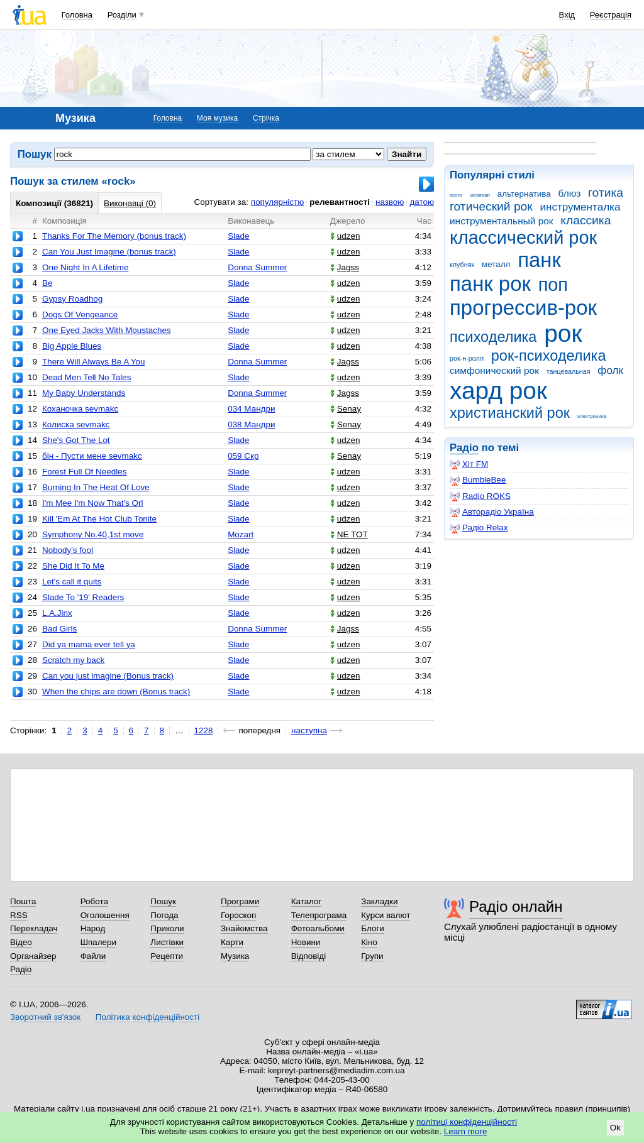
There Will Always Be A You (93, 361)
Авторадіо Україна (492, 512)
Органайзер (33, 956)
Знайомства (244, 928)
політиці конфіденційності (466, 1122)
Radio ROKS (480, 496)
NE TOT (349, 534)
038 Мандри (251, 424)
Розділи (122, 14)
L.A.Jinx (57, 613)
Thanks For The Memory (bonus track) (114, 236)
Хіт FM (469, 464)
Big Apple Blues (71, 346)
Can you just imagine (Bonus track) (108, 676)
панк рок (490, 283)
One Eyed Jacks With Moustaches (106, 330)
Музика (235, 956)
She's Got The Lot (76, 440)
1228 (203, 730)
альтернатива (524, 194)
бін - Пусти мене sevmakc (92, 456)
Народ (93, 928)
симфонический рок (494, 370)
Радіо (464, 448)
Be (47, 283)
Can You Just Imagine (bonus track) (109, 251)
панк (539, 259)
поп (553, 285)
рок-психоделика (548, 355)
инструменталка (580, 207)
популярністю (277, 202)
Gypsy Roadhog (72, 299)
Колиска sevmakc (75, 424)
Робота (94, 901)
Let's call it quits (71, 581)
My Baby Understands (83, 393)
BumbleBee (478, 480)
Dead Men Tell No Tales (86, 377)
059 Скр (243, 456)
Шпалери (98, 942)
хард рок (498, 390)
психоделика (493, 337)
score (456, 195)
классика (585, 220)
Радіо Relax (479, 528)
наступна (309, 730)
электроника (591, 416)
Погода (164, 915)
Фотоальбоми (318, 928)
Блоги (372, 928)
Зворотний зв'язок (45, 1017)
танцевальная (569, 371)
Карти (232, 942)
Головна (77, 14)
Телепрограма (319, 915)
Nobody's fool (67, 550)
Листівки (167, 942)
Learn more (465, 1131)
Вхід (567, 14)
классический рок (523, 237)
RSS (19, 915)
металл (496, 264)
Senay (345, 408)
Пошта (23, 901)
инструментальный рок (501, 221)
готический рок (491, 206)
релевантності (339, 202)
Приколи (167, 928)
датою (421, 202)
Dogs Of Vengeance (80, 314)
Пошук (163, 901)
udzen (345, 236)
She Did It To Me (73, 566)
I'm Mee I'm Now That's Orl (92, 503)
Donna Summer (257, 267)
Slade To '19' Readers (83, 597)
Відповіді (308, 956)
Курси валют (385, 915)
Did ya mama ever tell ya (88, 644)
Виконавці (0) (130, 203)
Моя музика (217, 118)
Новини (306, 942)
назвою (389, 202)
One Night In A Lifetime (85, 267)
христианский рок (510, 413)
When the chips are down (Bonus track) (116, 691)
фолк (610, 370)
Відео (21, 942)
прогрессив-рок (523, 307)
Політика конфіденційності (147, 1017)
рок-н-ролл (467, 358)
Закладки (379, 901)
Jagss (344, 267)
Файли (93, 956)
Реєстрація (610, 14)
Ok (615, 1127)
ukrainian (479, 195)
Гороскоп (238, 915)
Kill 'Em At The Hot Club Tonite (99, 518)
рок (563, 333)
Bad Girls (59, 628)
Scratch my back (73, 660)
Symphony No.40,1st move (92, 534)
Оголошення (105, 915)
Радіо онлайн (516, 906)
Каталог (306, 901)
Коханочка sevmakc (80, 408)
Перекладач (33, 928)
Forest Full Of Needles (84, 471)
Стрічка (266, 118)
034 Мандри (251, 408)
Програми (240, 901)
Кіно (369, 942)
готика (605, 192)
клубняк (462, 264)
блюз (569, 193)
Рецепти (166, 956)
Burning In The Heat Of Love (96, 487)
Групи (372, 956)
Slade (238, 236)
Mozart (240, 534)
